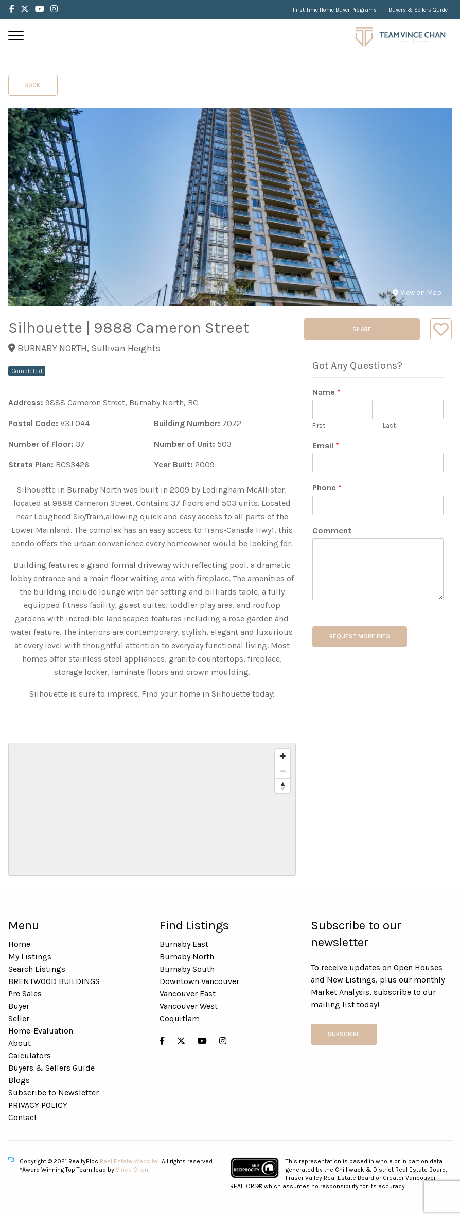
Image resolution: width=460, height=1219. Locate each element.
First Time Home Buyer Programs (335, 10)
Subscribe (344, 1034)
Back (33, 85)
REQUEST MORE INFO (359, 636)
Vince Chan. (132, 1169)
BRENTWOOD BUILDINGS (54, 981)
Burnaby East (184, 944)
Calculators (29, 1055)
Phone (327, 488)
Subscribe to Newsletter (53, 1092)
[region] (152, 809)
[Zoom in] (282, 756)
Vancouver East (188, 993)
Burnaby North (187, 956)
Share (361, 329)
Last (389, 425)
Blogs (19, 1080)
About (19, 1043)
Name (326, 392)
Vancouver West (189, 1006)
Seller (18, 1018)
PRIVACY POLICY (37, 1105)
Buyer (18, 1006)
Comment (331, 530)
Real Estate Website (129, 1161)
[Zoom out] (282, 771)
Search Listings (36, 969)
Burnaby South (187, 969)
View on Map (417, 292)
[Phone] (378, 505)
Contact (22, 1117)
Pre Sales (25, 993)
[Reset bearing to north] (282, 785)
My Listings (29, 956)
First (318, 425)
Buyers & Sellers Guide (418, 10)
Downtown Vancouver (199, 981)
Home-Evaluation (40, 1031)
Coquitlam (180, 1018)
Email (325, 445)
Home (19, 944)
